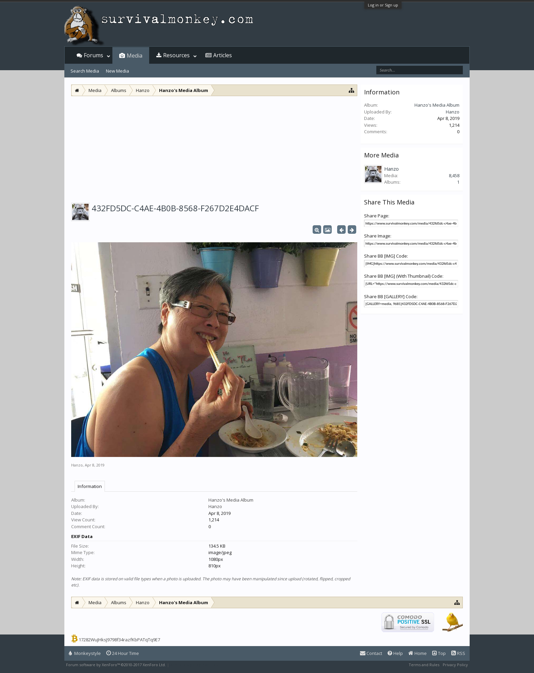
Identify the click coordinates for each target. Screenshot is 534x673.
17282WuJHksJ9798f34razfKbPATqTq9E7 (119, 640)
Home (417, 653)
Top (439, 653)
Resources (176, 55)
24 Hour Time (122, 653)
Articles (222, 55)
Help (395, 653)
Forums (93, 55)
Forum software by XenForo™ (116, 664)
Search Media (84, 71)
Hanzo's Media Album (230, 500)
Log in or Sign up (383, 4)
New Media (117, 71)
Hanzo (77, 465)
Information (90, 486)
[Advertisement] (214, 147)
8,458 (454, 175)
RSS (458, 653)
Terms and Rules (424, 664)
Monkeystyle (85, 653)
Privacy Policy (455, 664)
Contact (371, 653)
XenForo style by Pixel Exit (194, 664)
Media (134, 55)
